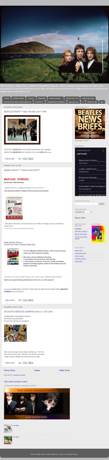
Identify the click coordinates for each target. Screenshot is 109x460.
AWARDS (41, 98)
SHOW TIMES (18, 98)
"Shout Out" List (72, 98)
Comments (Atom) (19, 375)
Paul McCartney (80, 259)
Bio (102, 102)
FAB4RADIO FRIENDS (56, 102)
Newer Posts (9, 370)
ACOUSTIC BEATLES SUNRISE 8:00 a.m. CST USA (28, 312)
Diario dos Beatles (81, 234)
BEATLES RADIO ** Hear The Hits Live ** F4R (25, 111)
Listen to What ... (55, 98)
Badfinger (78, 229)
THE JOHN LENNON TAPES (15, 382)
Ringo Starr (79, 250)
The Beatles (79, 261)
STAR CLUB (92, 102)
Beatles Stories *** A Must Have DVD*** (22, 170)
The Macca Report (81, 231)
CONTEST (39, 102)
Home (6, 98)
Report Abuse (80, 218)
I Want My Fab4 (88, 98)
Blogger (75, 454)
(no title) (16, 425)
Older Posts (64, 370)
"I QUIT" (31, 98)
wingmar (61, 454)
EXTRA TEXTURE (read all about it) (17, 102)
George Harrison (80, 253)
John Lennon (79, 256)
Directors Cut (74, 102)
